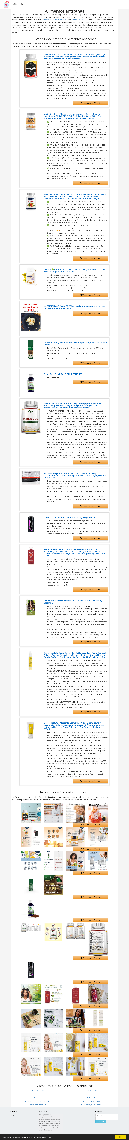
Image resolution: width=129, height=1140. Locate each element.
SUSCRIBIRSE (101, 1121)
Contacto (13, 1115)
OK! (120, 1137)
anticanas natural (77, 20)
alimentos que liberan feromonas (54, 20)
